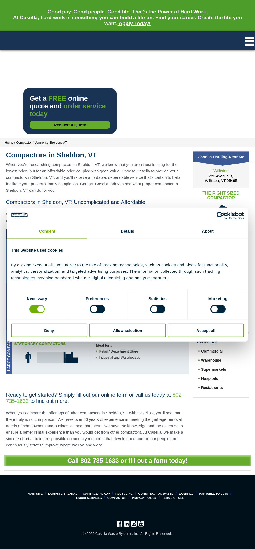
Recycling (124, 493)
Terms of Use (173, 497)
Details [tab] (127, 231)
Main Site (35, 493)
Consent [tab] (47, 231)
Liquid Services (89, 497)
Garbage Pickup (96, 493)
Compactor (116, 497)
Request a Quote (70, 125)
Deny (49, 330)
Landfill (186, 493)
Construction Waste (155, 493)
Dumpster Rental (62, 493)
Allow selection (127, 330)
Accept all (205, 330)
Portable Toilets (213, 493)
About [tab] (208, 231)
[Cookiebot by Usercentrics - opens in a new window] (220, 215)
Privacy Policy (144, 497)
